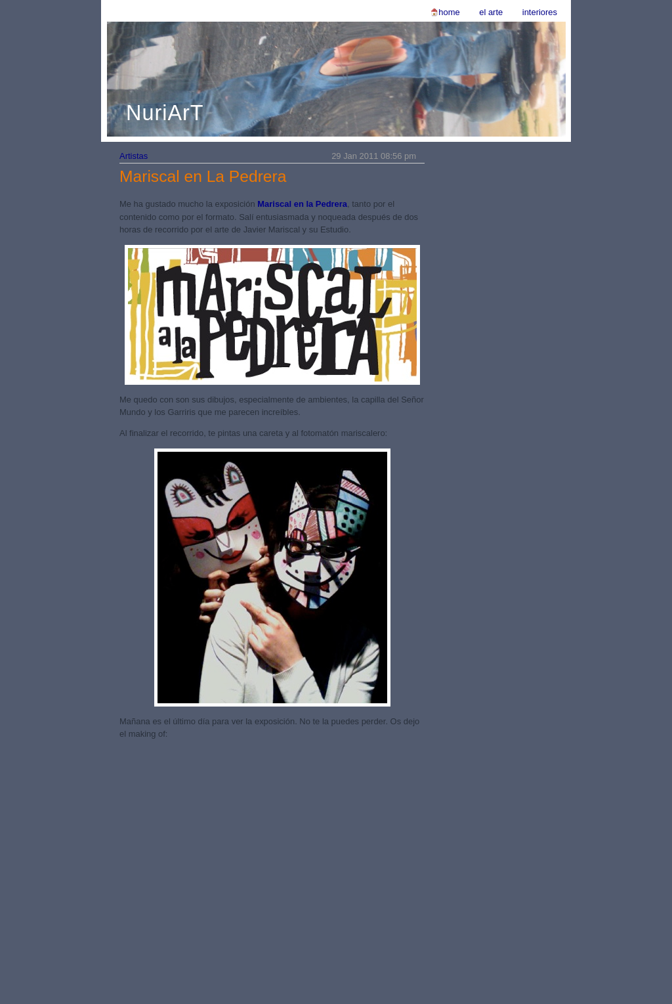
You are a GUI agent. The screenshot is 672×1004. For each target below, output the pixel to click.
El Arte (491, 12)
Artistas (133, 156)
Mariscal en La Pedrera (202, 176)
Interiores (539, 12)
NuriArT (165, 113)
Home (448, 12)
